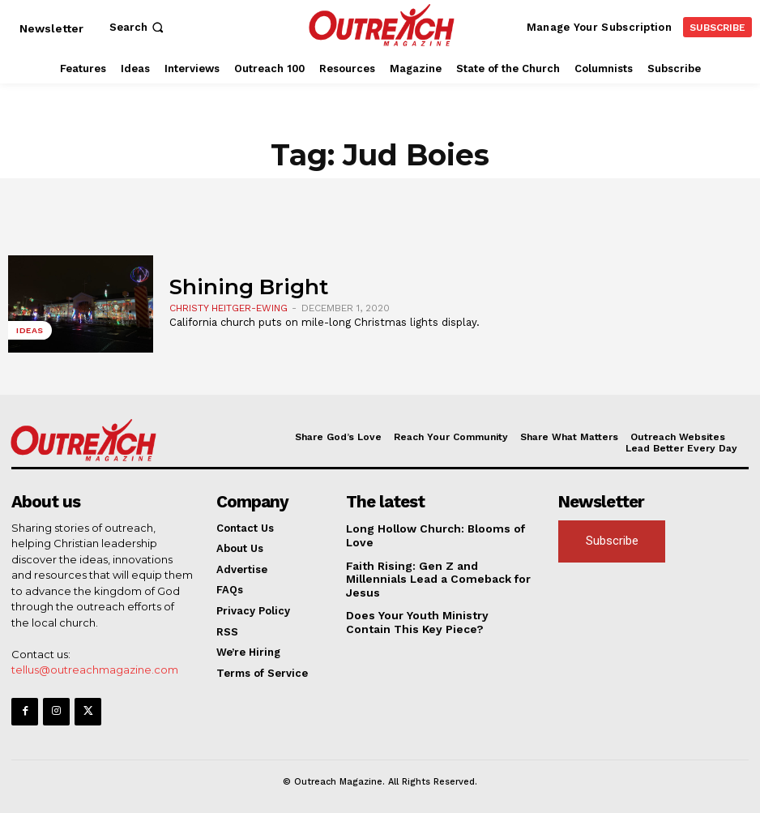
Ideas (29, 331)
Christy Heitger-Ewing (228, 308)
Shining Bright (248, 287)
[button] (138, 27)
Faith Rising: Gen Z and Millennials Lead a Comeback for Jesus (438, 571)
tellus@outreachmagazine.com (94, 669)
